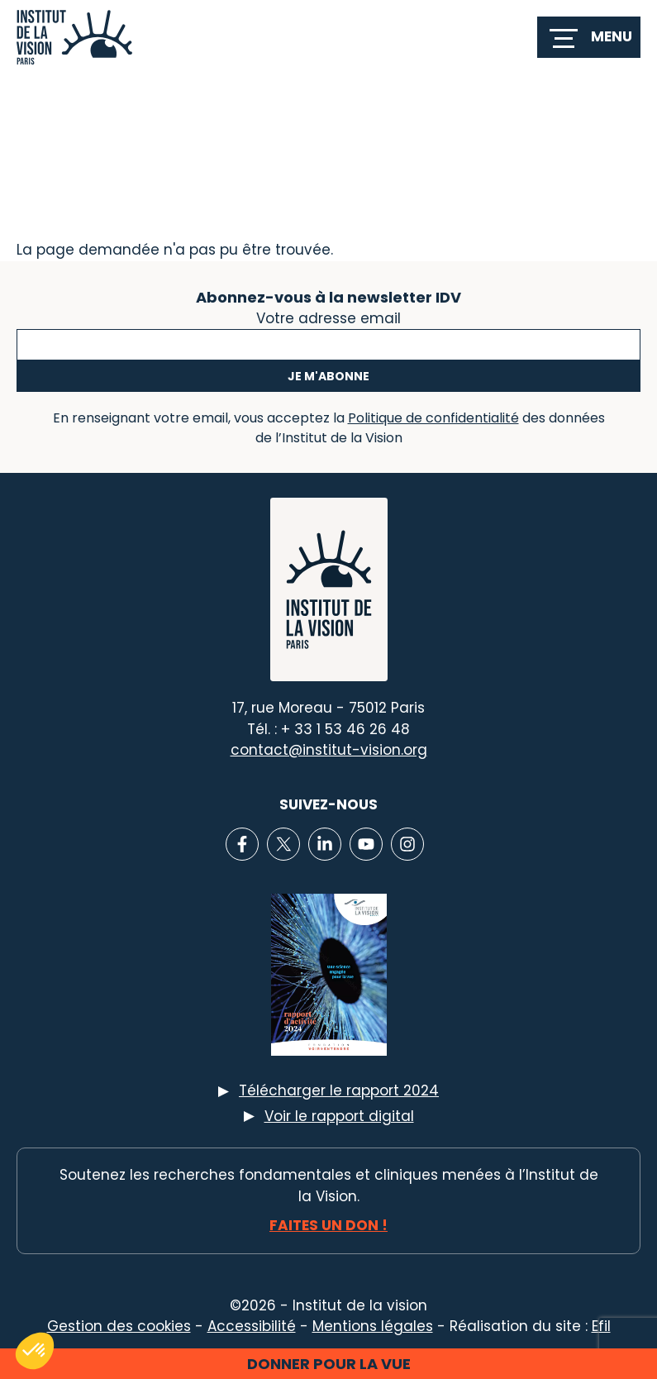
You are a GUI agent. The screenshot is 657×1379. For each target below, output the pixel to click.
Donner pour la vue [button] (329, 1363)
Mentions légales (372, 1326)
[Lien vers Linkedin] (324, 844)
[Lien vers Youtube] (366, 844)
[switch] (588, 37)
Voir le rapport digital (339, 1116)
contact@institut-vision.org (329, 750)
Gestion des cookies (119, 1326)
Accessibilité (251, 1326)
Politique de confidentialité (433, 417)
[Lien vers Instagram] (407, 844)
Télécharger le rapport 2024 (339, 1090)
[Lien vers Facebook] (242, 844)
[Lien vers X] (283, 844)
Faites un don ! (328, 1225)
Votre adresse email (328, 316)
